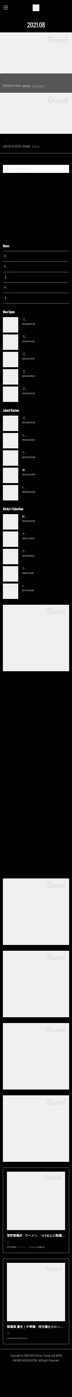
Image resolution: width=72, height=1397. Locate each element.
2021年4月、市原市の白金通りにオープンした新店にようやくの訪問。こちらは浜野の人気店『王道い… (35, 160)
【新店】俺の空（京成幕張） (39, 342)
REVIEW (26, 97)
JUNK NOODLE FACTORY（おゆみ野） (32, 78)
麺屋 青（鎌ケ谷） (33, 492)
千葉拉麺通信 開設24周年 (19, 289)
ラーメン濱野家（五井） (37, 573)
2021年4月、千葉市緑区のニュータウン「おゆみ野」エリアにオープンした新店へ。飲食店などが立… (35, 88)
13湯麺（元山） (31, 608)
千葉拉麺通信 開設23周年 (19, 310)
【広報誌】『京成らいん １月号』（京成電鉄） (32, 321)
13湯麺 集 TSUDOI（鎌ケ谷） (40, 510)
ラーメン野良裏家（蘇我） (38, 475)
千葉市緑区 (38, 97)
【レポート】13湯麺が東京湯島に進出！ (28, 299)
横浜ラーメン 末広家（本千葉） (41, 539)
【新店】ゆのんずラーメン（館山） (43, 411)
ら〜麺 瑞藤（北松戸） (36, 458)
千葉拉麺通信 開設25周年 (19, 279)
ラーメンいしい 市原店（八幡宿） (32, 150)
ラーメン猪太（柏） (34, 591)
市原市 (35, 169)
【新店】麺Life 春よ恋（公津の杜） (43, 377)
